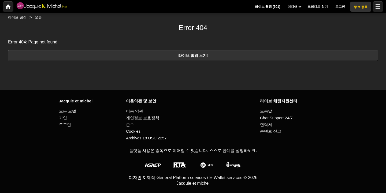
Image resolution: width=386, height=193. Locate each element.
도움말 (266, 111)
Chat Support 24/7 (276, 118)
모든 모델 (67, 111)
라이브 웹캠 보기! (193, 55)
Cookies (133, 131)
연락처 (266, 124)
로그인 (65, 124)
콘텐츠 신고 (270, 131)
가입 (63, 118)
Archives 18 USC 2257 (146, 138)
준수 (130, 124)
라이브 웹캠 (17, 17)
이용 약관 (134, 111)
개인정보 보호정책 (142, 118)
